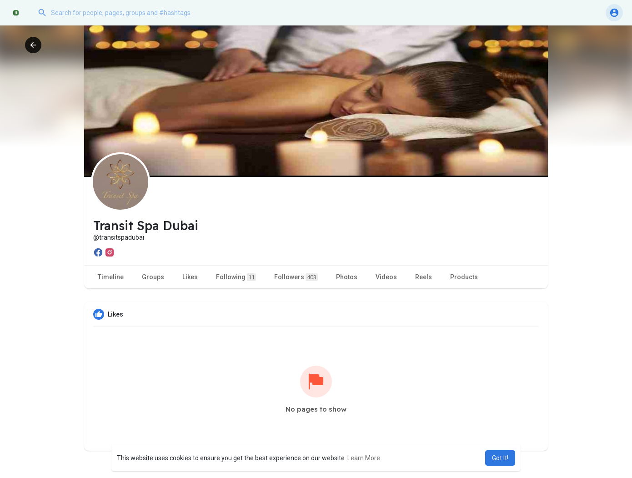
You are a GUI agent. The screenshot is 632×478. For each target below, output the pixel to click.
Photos (346, 277)
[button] (125, 13)
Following (236, 277)
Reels (423, 277)
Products (464, 277)
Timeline (111, 277)
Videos (386, 277)
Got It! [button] (500, 458)
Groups (153, 277)
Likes (190, 277)
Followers (296, 277)
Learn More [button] (363, 458)
